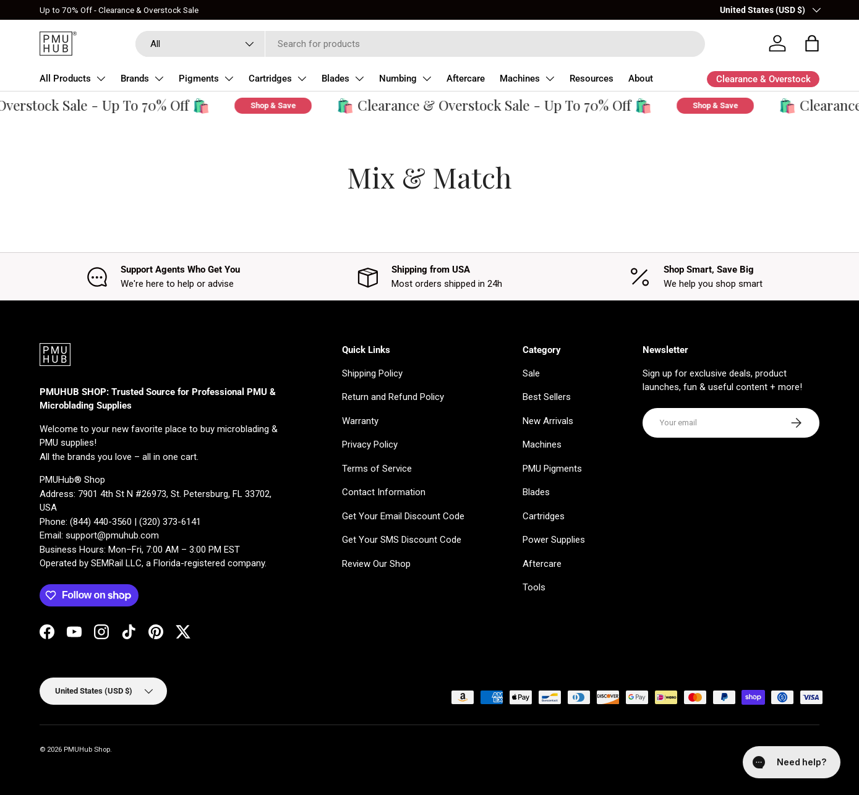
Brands (135, 78)
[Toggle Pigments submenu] (228, 78)
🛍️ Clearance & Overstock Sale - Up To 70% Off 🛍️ (502, 105)
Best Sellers (547, 396)
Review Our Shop (376, 563)
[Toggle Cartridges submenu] (301, 78)
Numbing (398, 78)
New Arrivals (548, 421)
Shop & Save (281, 105)
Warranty (360, 421)
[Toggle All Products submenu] (100, 78)
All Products (65, 78)
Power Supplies (554, 539)
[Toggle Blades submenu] (359, 78)
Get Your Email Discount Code (403, 516)
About (640, 78)
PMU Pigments (552, 468)
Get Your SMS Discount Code (401, 539)
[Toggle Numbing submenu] (426, 78)
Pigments (199, 78)
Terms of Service (377, 468)
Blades (335, 78)
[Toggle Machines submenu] (549, 78)
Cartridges (270, 78)
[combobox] (420, 44)
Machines (520, 78)
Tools (534, 587)
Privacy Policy (370, 444)
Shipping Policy (372, 373)
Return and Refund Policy (393, 396)
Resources (591, 78)
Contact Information (383, 492)
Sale (531, 373)
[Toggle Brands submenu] (159, 78)
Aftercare (466, 78)
